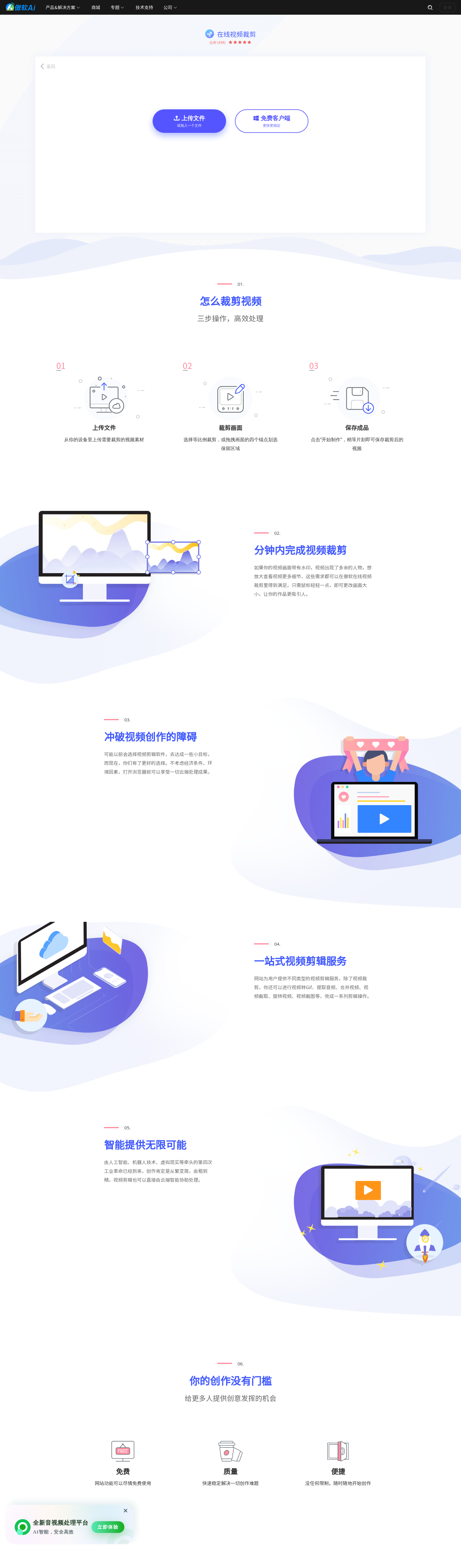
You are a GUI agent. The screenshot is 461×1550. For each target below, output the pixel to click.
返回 (50, 66)
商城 (95, 7)
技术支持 (144, 7)
